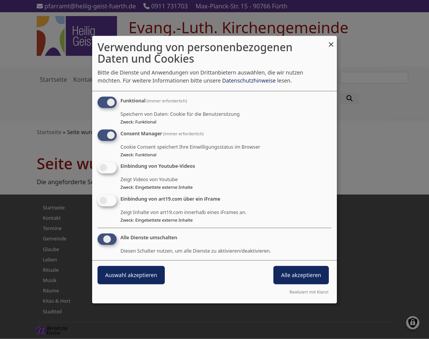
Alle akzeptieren (301, 275)
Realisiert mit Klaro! (308, 292)
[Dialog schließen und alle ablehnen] (331, 40)
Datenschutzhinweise (249, 80)
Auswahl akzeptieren (131, 275)
